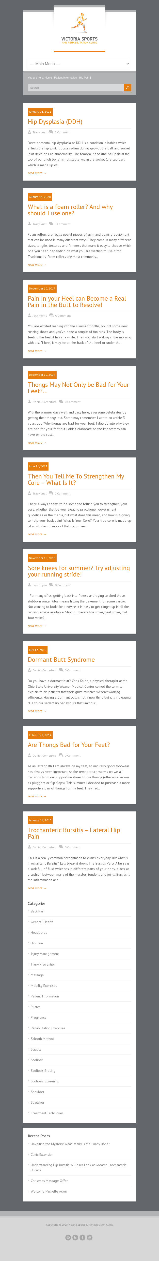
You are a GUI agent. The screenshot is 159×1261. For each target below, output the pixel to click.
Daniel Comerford (45, 402)
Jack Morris (40, 315)
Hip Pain (84, 77)
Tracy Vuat (40, 132)
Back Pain (38, 911)
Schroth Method (42, 1038)
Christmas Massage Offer (49, 1180)
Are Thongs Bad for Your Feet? (69, 745)
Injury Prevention (43, 964)
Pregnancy (38, 1017)
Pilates (36, 1007)
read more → (37, 173)
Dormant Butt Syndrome (61, 659)
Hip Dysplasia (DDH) (55, 121)
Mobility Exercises (44, 985)
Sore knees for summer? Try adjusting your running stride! (79, 571)
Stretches (38, 1102)
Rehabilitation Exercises (48, 1028)
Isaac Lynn (40, 585)
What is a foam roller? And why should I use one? (70, 210)
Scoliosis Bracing (43, 1070)
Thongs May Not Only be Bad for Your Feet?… (78, 387)
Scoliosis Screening (45, 1081)
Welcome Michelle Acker (49, 1191)
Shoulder (37, 1092)
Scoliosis (37, 1060)
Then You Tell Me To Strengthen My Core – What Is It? (76, 479)
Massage (37, 975)
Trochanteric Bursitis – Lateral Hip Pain (74, 833)
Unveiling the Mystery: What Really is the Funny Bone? (70, 1144)
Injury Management (45, 953)
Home (48, 77)
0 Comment (62, 132)
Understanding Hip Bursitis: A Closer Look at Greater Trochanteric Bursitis (78, 1167)
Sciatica (36, 1049)
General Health (42, 922)
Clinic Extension (42, 1154)
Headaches (39, 932)
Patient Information (65, 77)
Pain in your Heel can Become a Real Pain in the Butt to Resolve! (77, 301)
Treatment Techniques (47, 1113)
